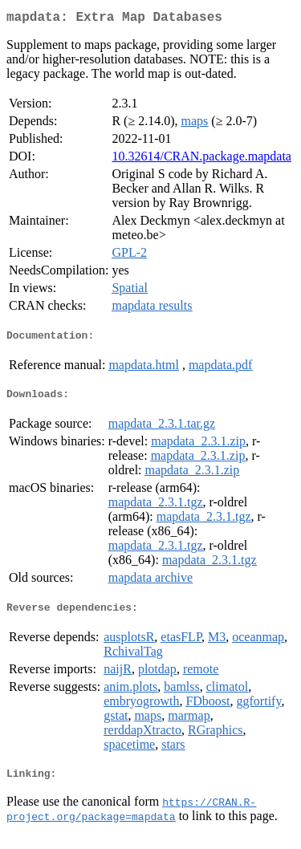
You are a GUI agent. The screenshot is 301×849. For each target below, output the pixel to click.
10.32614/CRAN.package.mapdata (201, 159)
